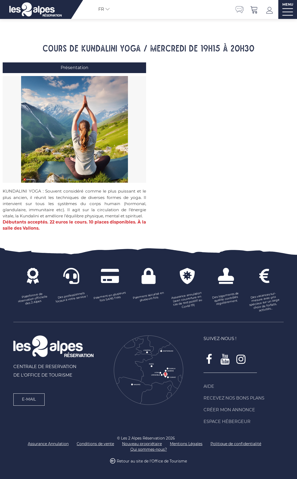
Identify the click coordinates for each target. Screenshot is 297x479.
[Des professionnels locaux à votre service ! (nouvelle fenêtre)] (71, 297)
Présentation (74, 67)
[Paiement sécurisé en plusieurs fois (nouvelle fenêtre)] (148, 297)
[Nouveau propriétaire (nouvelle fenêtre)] (142, 444)
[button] (254, 9)
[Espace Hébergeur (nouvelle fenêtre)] (244, 421)
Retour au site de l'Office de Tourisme (152, 461)
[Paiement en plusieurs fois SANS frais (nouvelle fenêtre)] (110, 297)
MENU (287, 4)
